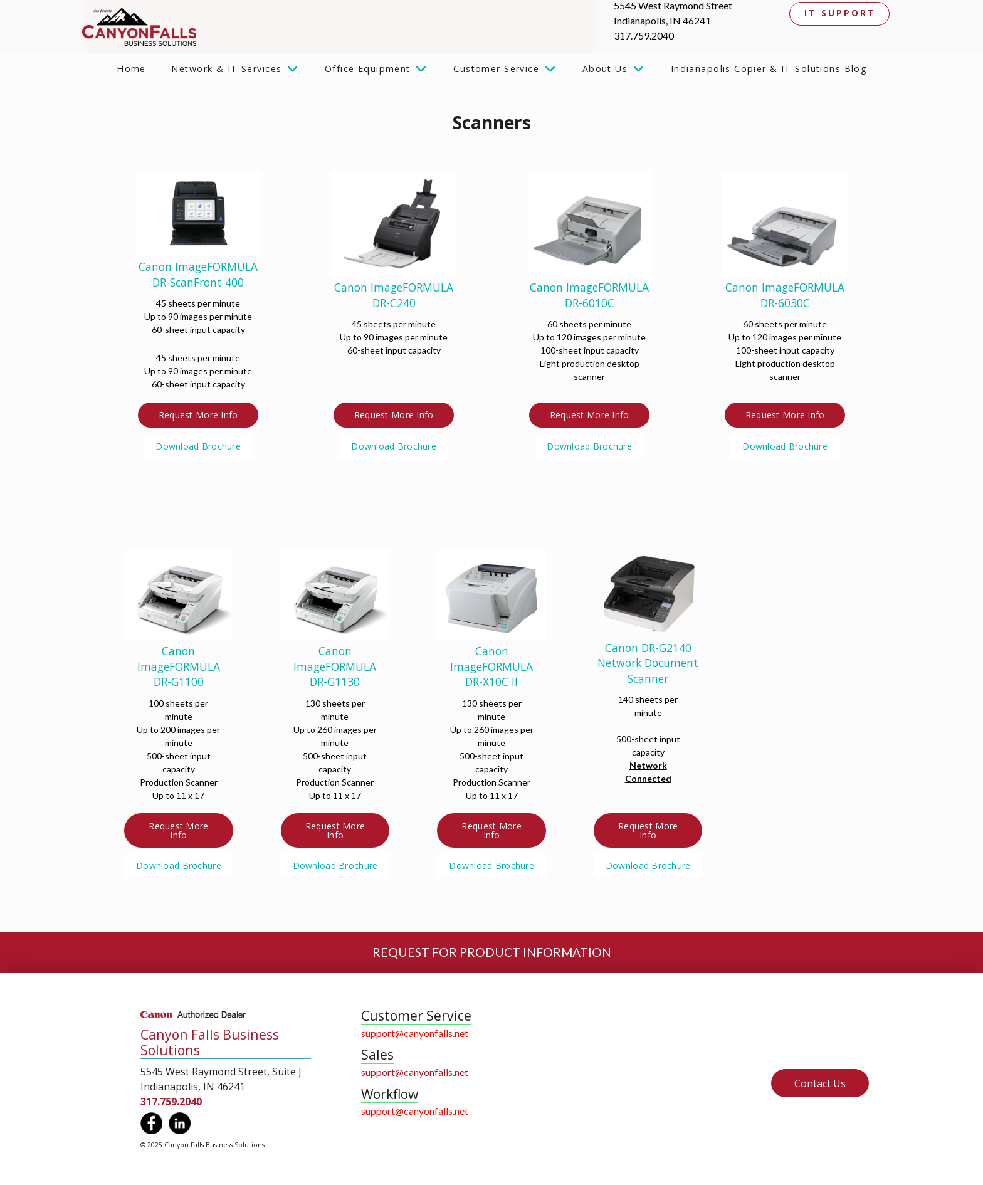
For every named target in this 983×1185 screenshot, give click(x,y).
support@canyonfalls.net (414, 1033)
